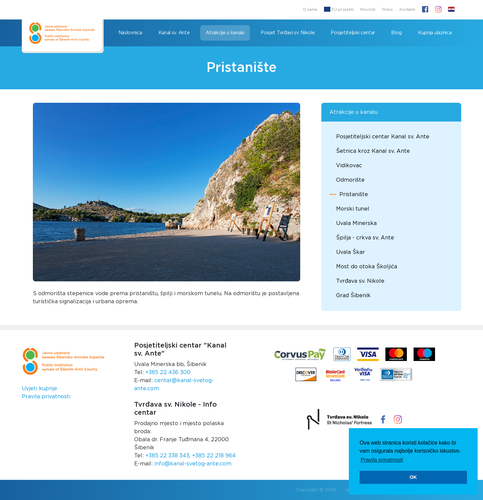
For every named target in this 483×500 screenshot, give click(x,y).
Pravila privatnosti (46, 396)
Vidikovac (349, 165)
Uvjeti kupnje (39, 388)
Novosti (367, 9)
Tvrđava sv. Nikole (360, 281)
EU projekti (339, 9)
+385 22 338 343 (167, 455)
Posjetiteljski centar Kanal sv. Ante (382, 136)
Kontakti (407, 9)
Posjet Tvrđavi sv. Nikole (288, 32)
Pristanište (353, 194)
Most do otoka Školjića (366, 266)
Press (387, 9)
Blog (396, 32)
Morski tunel (352, 209)
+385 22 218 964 (214, 455)
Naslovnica (130, 32)
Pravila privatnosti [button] (382, 460)
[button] (451, 9)
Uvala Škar (350, 252)
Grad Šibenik (353, 295)
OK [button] (413, 477)
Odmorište (350, 180)
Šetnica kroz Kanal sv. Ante (373, 151)
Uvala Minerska (356, 223)
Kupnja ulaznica (435, 32)
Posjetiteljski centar (353, 32)
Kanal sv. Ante (174, 32)
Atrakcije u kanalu (225, 32)
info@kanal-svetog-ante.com (192, 463)
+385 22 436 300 (168, 372)
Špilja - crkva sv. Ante (365, 237)
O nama (310, 9)
